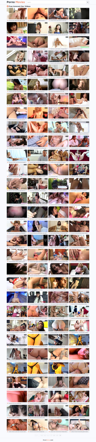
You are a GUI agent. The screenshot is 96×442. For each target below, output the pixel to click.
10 (60, 435)
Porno (16, 2)
